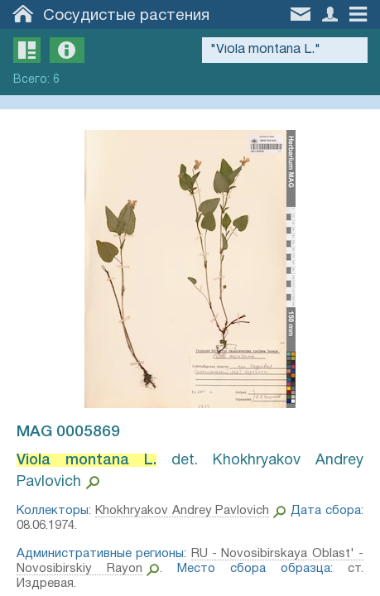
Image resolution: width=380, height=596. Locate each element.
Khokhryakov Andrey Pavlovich (182, 511)
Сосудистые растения (126, 15)
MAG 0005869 (68, 432)
